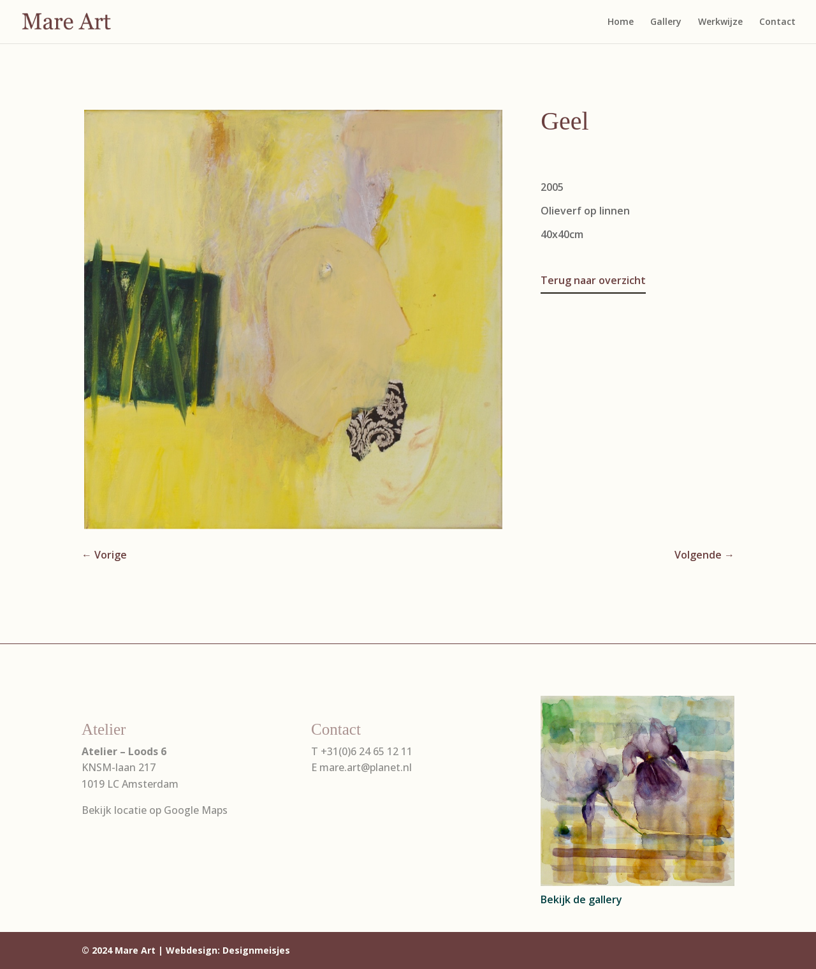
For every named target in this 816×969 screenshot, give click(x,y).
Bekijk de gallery (581, 899)
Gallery (665, 22)
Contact (777, 22)
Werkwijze (720, 22)
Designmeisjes (256, 950)
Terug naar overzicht (593, 280)
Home (621, 22)
